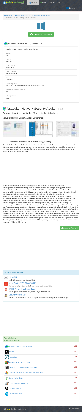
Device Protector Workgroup (16, 383)
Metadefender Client (13, 394)
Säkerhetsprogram (21, 15)
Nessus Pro (11, 357)
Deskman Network (13, 388)
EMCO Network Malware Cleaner (23, 289)
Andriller (9, 352)
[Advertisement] (41, 168)
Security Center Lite (17, 295)
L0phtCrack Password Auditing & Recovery (21, 367)
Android (43, 3)
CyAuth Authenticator (14, 378)
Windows (33, 3)
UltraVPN (13, 277)
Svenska (71, 8)
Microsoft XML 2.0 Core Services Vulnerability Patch (24, 373)
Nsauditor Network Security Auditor (18, 346)
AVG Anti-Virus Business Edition (17, 362)
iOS (61, 3)
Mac (53, 3)
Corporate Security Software (40, 15)
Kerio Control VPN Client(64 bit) (22, 283)
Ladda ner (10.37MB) (41, 34)
